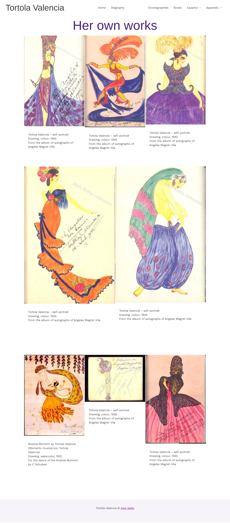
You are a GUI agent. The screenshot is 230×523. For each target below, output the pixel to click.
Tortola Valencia (36, 8)
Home (102, 8)
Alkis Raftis (127, 508)
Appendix (212, 8)
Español (192, 8)
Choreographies (158, 8)
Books (178, 8)
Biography (117, 8)
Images (134, 8)
